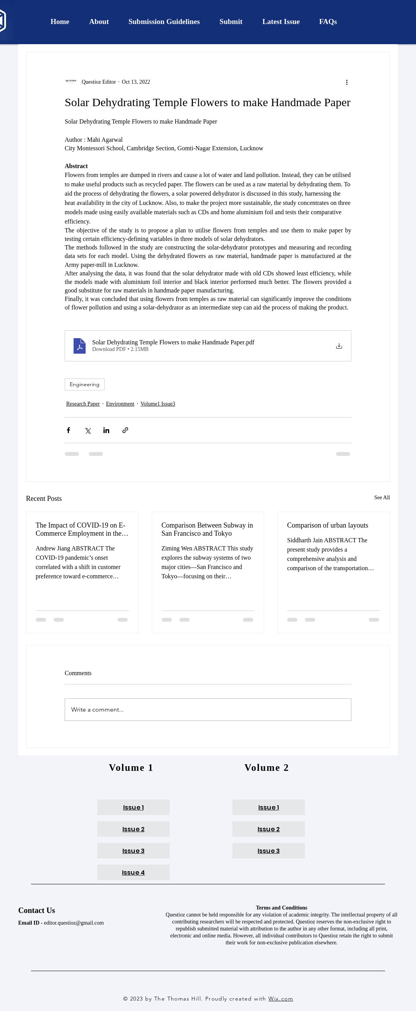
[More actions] (346, 81)
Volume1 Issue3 (158, 404)
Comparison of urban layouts (327, 525)
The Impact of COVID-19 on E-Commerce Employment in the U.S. (80, 529)
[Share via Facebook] (68, 430)
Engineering (85, 384)
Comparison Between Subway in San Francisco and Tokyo (207, 529)
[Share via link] (125, 430)
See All (382, 497)
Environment (120, 404)
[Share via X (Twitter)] (87, 430)
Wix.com (280, 998)
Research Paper (83, 404)
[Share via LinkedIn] (106, 430)
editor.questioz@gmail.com (74, 923)
